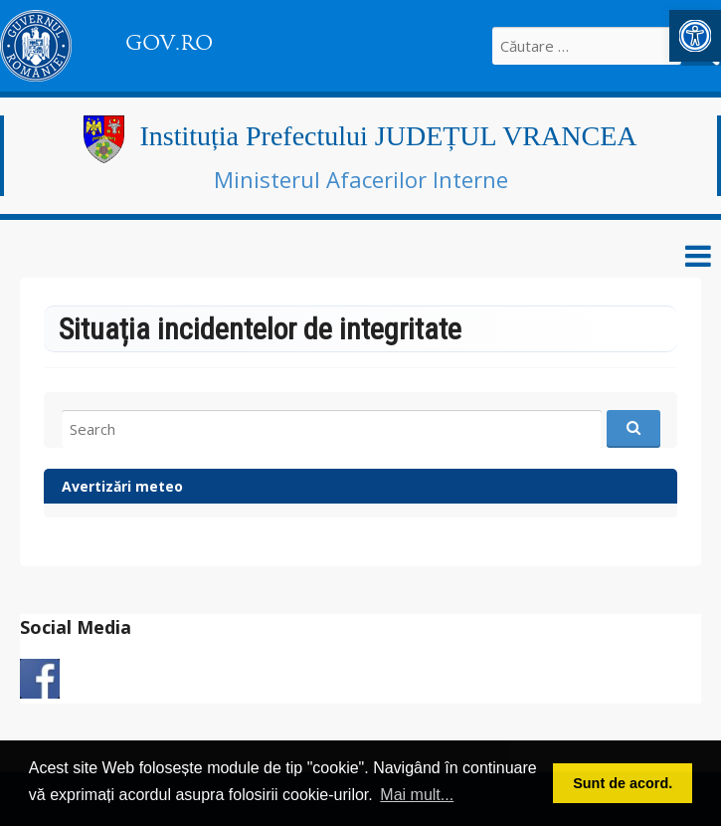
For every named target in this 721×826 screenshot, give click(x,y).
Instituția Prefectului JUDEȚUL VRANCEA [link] (387, 135)
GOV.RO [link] (169, 43)
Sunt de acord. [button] (622, 783)
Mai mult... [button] (416, 794)
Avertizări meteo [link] (122, 486)
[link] (695, 36)
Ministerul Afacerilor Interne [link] (361, 179)
